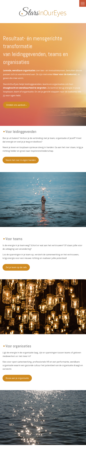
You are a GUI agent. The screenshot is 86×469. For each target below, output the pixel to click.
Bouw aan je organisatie (17, 378)
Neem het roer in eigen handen (21, 160)
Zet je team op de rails (16, 267)
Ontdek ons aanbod (16, 105)
